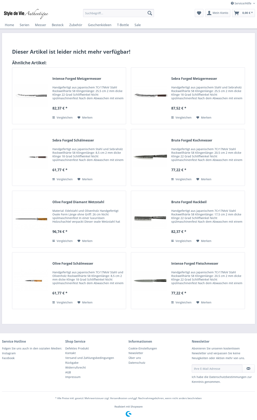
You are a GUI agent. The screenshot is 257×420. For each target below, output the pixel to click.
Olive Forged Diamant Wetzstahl (78, 202)
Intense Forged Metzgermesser (76, 79)
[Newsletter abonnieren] (248, 369)
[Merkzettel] (199, 13)
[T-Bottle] (123, 25)
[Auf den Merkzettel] (85, 117)
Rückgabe (72, 363)
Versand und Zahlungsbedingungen (89, 358)
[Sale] (138, 25)
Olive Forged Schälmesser (72, 263)
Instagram (9, 353)
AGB (68, 372)
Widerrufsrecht (75, 367)
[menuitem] (118, 13)
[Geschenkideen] (99, 25)
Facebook (8, 358)
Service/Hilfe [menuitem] (241, 3)
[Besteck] (57, 25)
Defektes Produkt (77, 348)
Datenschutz (136, 363)
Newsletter (135, 353)
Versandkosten (118, 398)
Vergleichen (62, 117)
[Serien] (24, 25)
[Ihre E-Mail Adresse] (217, 369)
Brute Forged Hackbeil (189, 202)
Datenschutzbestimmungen (228, 377)
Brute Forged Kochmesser (191, 140)
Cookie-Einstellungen (142, 348)
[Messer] (40, 25)
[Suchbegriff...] (118, 13)
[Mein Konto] (217, 13)
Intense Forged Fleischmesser (194, 263)
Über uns (134, 358)
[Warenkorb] (243, 13)
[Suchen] (150, 13)
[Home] (9, 25)
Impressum (73, 377)
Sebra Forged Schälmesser (73, 140)
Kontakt (70, 353)
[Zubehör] (75, 25)
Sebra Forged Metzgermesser (194, 79)
